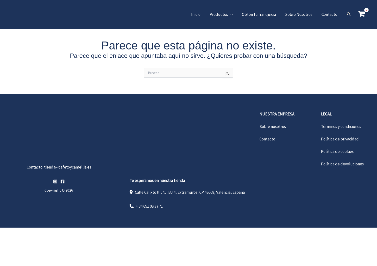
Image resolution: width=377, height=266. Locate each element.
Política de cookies (337, 151)
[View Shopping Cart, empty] (361, 14)
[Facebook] (62, 181)
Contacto (330, 14)
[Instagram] (55, 181)
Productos (224, 14)
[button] (233, 14)
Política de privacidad (340, 139)
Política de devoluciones (342, 164)
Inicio (200, 14)
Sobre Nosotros (300, 14)
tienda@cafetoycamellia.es (67, 167)
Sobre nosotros (272, 126)
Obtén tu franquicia (261, 14)
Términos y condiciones (341, 126)
